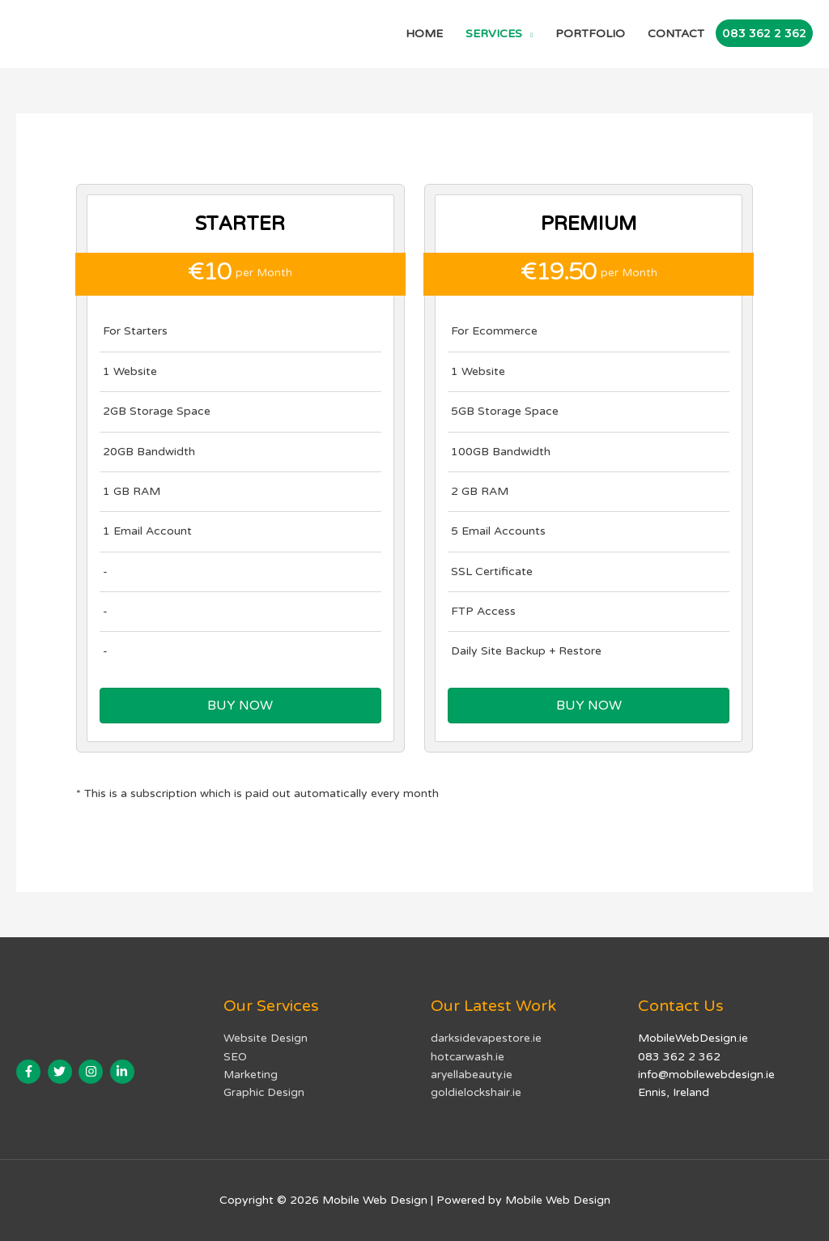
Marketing (250, 1074)
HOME (424, 34)
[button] (240, 705)
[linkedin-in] (124, 1072)
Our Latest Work (494, 1006)
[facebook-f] (30, 1072)
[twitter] (62, 1072)
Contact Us (681, 1006)
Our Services (273, 1006)
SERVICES (494, 34)
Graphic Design (264, 1092)
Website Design (265, 1038)
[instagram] (93, 1072)
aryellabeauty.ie (472, 1074)
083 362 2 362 (764, 33)
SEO (235, 1056)
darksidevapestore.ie (486, 1038)
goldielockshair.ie (476, 1092)
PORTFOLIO (590, 34)
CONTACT (676, 34)
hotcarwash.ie (468, 1056)
